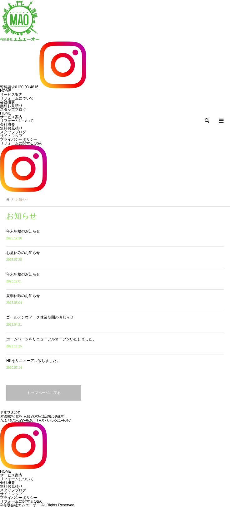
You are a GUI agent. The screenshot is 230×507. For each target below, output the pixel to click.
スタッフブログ (13, 132)
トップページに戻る (44, 393)
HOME (5, 113)
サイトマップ (11, 136)
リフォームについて (17, 121)
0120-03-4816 (19, 87)
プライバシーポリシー (19, 139)
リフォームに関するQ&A (21, 143)
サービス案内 (11, 117)
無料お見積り (11, 128)
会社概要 (7, 124)
